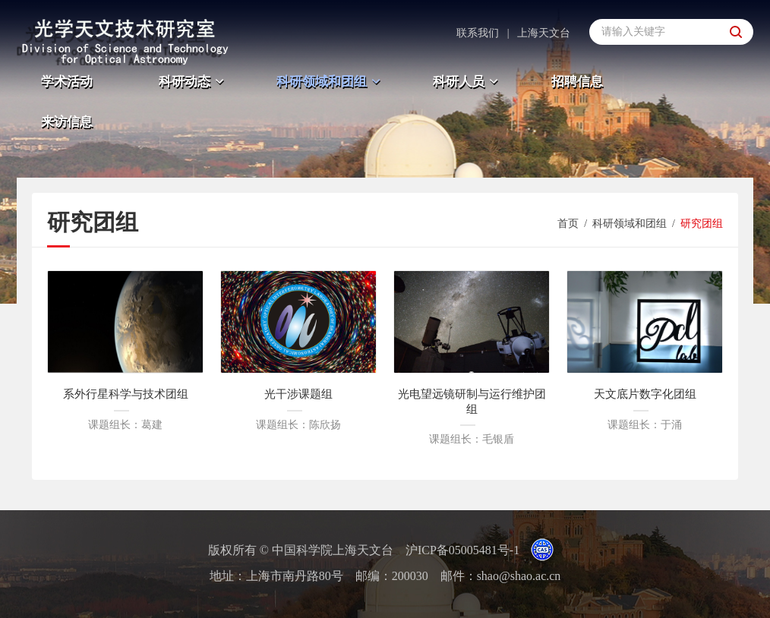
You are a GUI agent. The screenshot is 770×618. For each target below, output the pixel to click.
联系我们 (477, 33)
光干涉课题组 (298, 394)
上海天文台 (543, 33)
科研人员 (467, 81)
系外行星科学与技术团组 (125, 394)
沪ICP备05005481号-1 (462, 550)
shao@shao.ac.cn (519, 575)
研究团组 (701, 223)
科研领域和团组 (330, 81)
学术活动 (67, 81)
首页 (568, 223)
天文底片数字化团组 (645, 394)
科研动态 (193, 81)
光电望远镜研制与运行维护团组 (472, 401)
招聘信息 (577, 81)
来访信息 (67, 122)
